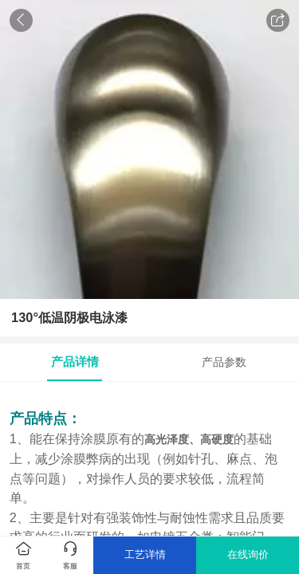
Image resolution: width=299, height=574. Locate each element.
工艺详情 (145, 554)
